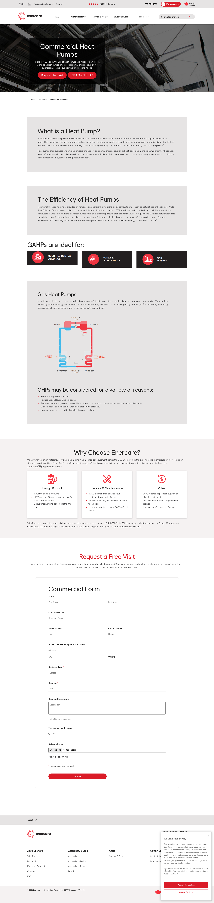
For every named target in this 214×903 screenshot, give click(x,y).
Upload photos (55, 744)
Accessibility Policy (77, 861)
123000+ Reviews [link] (107, 4)
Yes (53, 733)
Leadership (32, 861)
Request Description (58, 699)
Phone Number (116, 628)
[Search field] (177, 16)
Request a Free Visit (52, 75)
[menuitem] (57, 16)
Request (53, 683)
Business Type (55, 667)
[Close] (208, 836)
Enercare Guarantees (37, 866)
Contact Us (155, 856)
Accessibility (74, 856)
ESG (29, 876)
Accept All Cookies (186, 885)
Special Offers (116, 856)
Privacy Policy (48, 890)
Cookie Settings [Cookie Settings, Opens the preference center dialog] (186, 892)
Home (33, 99)
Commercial (42, 99)
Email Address (55, 628)
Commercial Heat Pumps (59, 99)
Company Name (56, 612)
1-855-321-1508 (150, 4)
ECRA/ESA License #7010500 (74, 890)
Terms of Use (58, 890)
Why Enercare (34, 856)
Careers (31, 871)
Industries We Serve (159, 861)
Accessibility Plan (76, 866)
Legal (71, 871)
